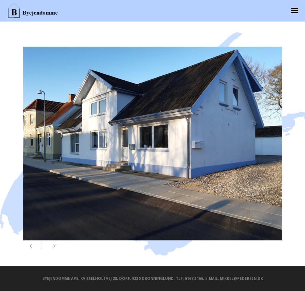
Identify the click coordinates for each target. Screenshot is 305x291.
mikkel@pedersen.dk (241, 278)
